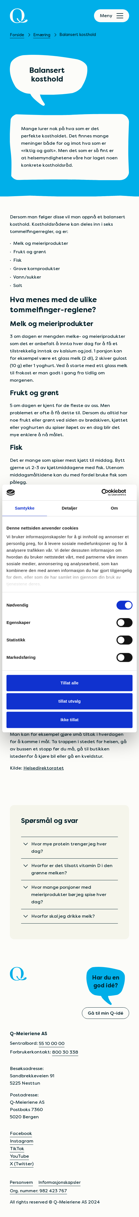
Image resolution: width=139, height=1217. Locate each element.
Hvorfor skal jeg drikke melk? (59, 916)
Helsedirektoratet (43, 768)
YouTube (19, 1156)
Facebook (21, 1133)
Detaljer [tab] (69, 508)
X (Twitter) (21, 1164)
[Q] (19, 15)
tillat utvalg (69, 701)
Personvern (21, 1182)
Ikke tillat (69, 719)
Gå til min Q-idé (105, 1013)
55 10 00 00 (51, 1043)
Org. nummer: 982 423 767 (38, 1190)
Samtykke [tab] (25, 508)
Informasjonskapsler (59, 1182)
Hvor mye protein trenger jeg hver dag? (65, 847)
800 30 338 (65, 1052)
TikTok (17, 1149)
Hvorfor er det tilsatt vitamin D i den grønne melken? (68, 869)
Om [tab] (114, 508)
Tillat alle (69, 682)
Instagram (21, 1141)
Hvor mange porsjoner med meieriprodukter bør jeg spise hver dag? (64, 894)
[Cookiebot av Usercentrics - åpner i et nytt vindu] (108, 492)
